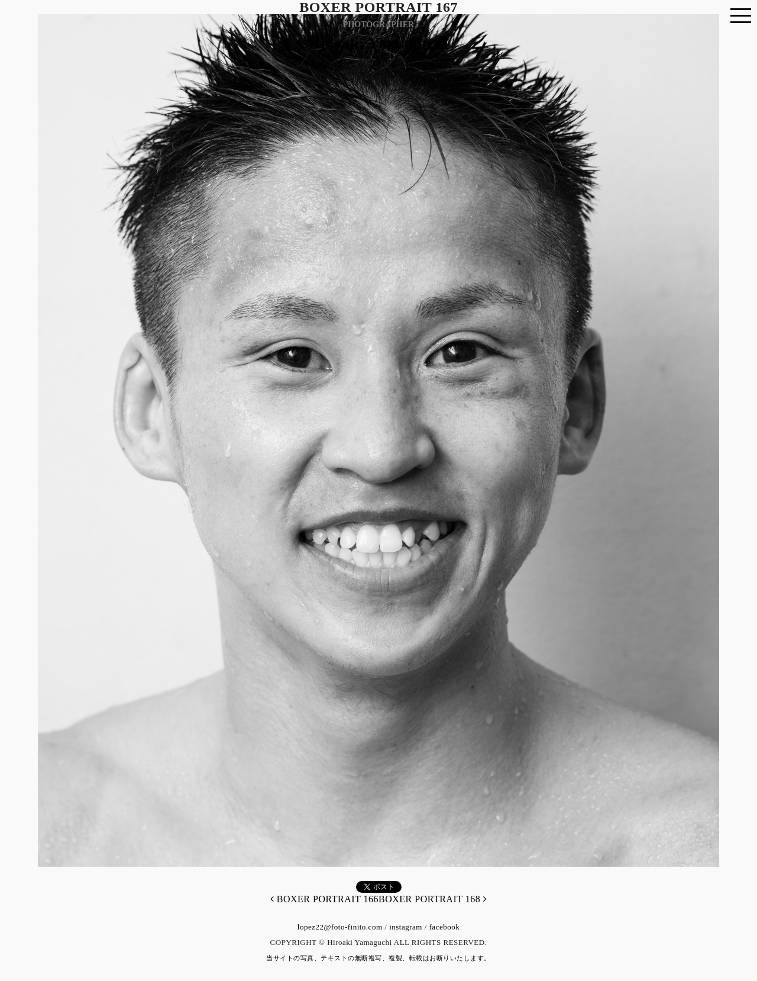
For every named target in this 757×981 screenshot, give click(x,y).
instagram (405, 926)
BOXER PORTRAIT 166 (324, 899)
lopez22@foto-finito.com (340, 926)
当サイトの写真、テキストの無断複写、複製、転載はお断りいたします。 (378, 957)
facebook (444, 926)
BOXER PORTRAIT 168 (432, 899)
